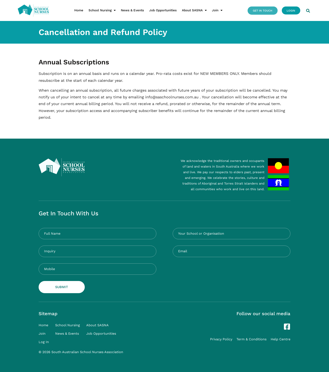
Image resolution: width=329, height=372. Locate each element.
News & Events (132, 10)
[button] (307, 10)
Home (78, 10)
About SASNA (194, 10)
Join (217, 10)
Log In (44, 342)
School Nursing (101, 10)
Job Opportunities (162, 10)
